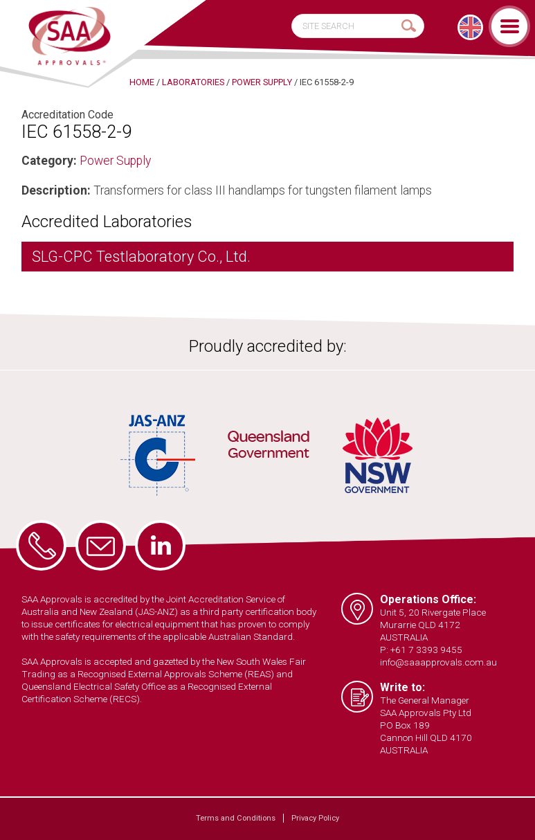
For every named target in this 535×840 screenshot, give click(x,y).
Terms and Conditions (235, 818)
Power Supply (115, 161)
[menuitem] (470, 27)
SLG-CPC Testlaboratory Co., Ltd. (141, 256)
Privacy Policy (315, 818)
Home (141, 82)
